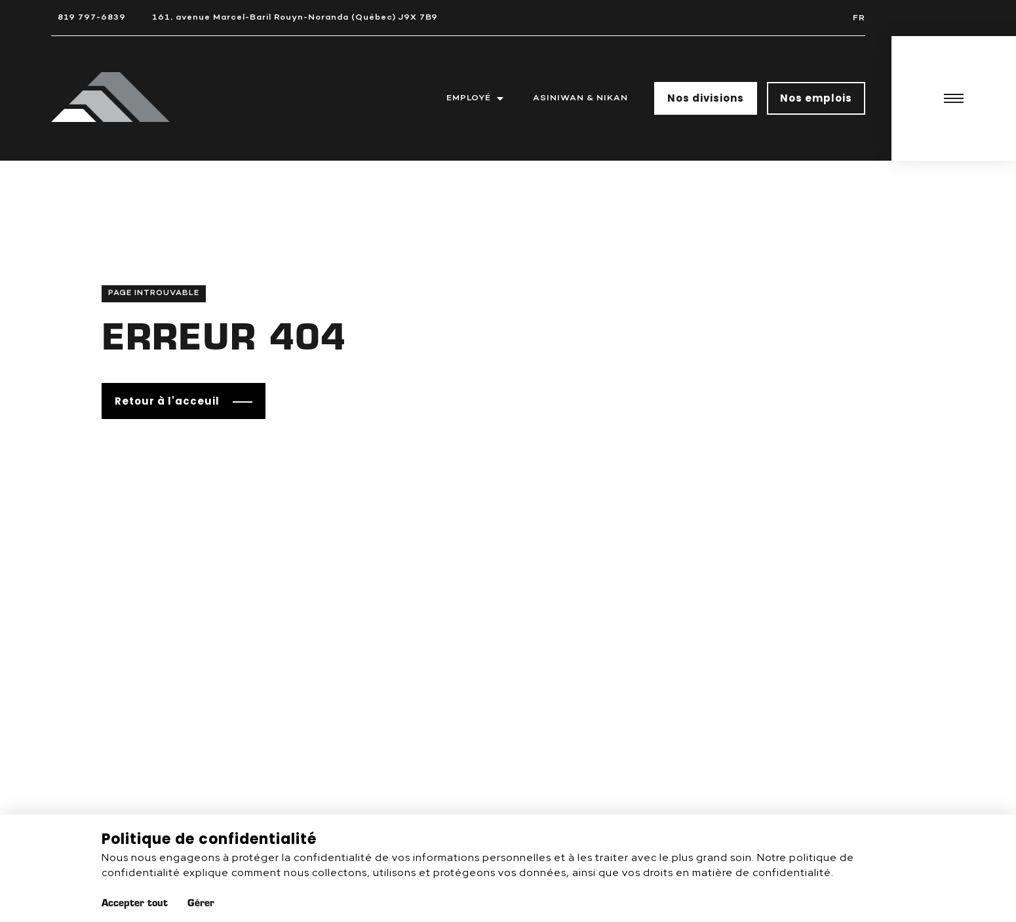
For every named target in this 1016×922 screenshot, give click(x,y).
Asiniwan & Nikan (580, 98)
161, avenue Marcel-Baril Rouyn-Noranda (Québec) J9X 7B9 (295, 17)
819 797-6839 (92, 17)
